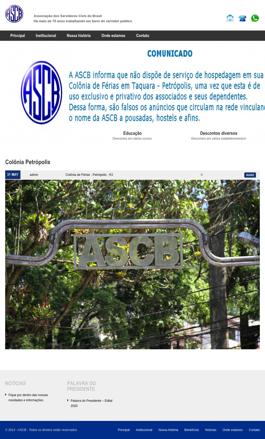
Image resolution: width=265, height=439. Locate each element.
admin (34, 175)
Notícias (210, 430)
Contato (254, 430)
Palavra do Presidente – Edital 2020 (91, 403)
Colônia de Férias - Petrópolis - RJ (89, 175)
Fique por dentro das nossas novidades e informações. (28, 397)
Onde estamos (233, 430)
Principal (124, 430)
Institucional (144, 430)
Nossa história (168, 430)
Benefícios (192, 430)
